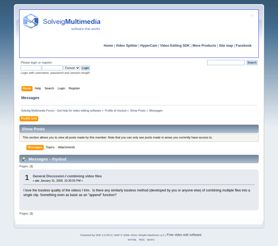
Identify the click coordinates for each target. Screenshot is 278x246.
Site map (226, 46)
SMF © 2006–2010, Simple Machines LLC (139, 235)
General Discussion (48, 176)
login (34, 62)
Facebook (244, 46)
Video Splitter (127, 46)
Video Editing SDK (175, 46)
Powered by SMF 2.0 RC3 (96, 235)
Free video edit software (184, 235)
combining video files (84, 176)
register (47, 62)
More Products (204, 46)
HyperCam (148, 46)
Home (108, 46)
